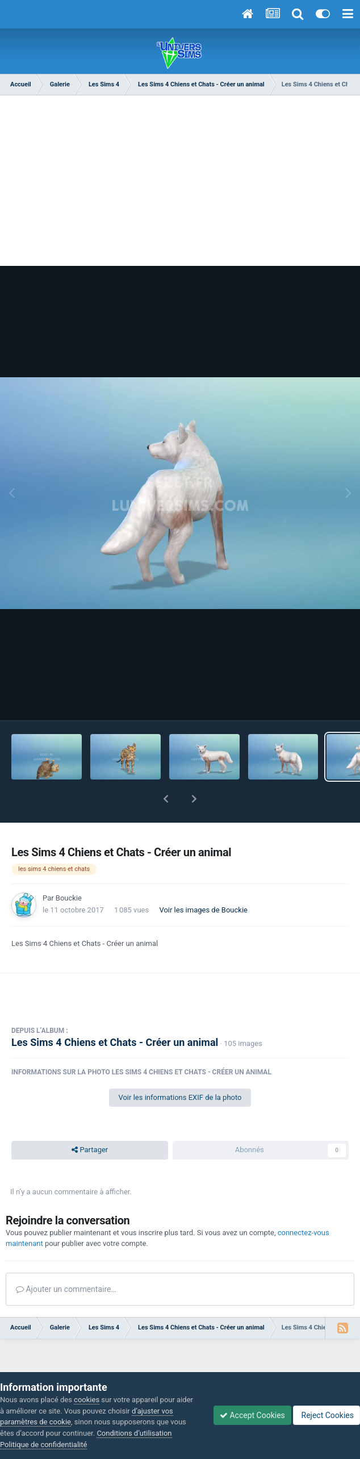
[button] (165, 798)
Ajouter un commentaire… (66, 1289)
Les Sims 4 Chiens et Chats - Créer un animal (114, 1042)
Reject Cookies (326, 1415)
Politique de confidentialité (43, 1444)
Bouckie (69, 898)
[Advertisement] (180, 186)
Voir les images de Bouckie (203, 910)
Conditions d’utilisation (134, 1433)
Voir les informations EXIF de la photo (179, 1097)
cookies (86, 1399)
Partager (90, 1149)
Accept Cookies (252, 1415)
